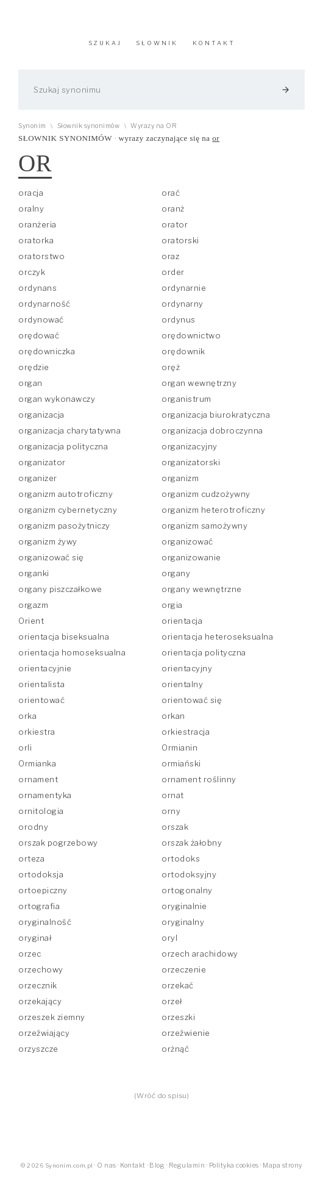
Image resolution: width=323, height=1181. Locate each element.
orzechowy (40, 969)
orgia (172, 605)
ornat (173, 795)
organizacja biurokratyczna (216, 414)
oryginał (34, 938)
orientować (41, 700)
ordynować (41, 319)
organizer (37, 478)
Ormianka (37, 763)
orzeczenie (184, 969)
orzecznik (37, 985)
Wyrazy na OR (153, 126)
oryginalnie (184, 906)
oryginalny (183, 922)
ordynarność (44, 304)
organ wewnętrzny (199, 383)
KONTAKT (214, 43)
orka (27, 716)
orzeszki (178, 1017)
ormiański (181, 763)
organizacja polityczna (63, 446)
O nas (106, 1165)
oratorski (180, 240)
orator (175, 224)
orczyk (31, 272)
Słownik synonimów (88, 126)
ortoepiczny (43, 890)
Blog (157, 1165)
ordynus (179, 319)
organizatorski (191, 462)
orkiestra (36, 732)
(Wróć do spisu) (162, 1095)
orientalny (182, 684)
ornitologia (41, 811)
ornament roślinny (199, 779)
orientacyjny (187, 668)
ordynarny (183, 304)
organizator (42, 462)
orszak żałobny (192, 842)
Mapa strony (282, 1165)
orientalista (41, 684)
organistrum (186, 399)
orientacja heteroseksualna (217, 636)
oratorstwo (41, 256)
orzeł (172, 1001)
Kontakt (133, 1165)
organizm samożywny (204, 525)
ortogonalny (187, 890)
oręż (171, 367)
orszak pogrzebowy (58, 842)
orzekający (40, 1001)
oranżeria (37, 224)
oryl (169, 938)
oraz (170, 256)
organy (176, 573)
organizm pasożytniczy (64, 525)
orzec (29, 953)
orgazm (33, 605)
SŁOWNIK (157, 43)
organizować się (51, 557)
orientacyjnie (45, 668)
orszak (175, 827)
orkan (173, 716)
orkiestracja (186, 732)
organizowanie (191, 557)
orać (171, 193)
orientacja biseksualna (63, 636)
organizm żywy (47, 541)
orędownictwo (191, 335)
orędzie (33, 367)
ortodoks (181, 858)
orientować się (192, 700)
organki (33, 573)
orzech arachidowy (200, 953)
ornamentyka (45, 795)
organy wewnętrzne (202, 589)
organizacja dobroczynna (212, 430)
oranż (173, 208)
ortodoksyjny (189, 874)
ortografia (39, 906)
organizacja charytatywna (69, 430)
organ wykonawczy (56, 399)
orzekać (178, 985)
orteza (31, 858)
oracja (30, 193)
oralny (31, 208)
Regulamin (187, 1165)
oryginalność (44, 922)
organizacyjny (190, 446)
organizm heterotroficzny (213, 510)
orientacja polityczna (204, 652)
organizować (187, 541)
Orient (31, 621)
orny (171, 811)
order (173, 272)
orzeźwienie (186, 1033)
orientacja (182, 621)
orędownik (183, 351)
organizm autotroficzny (65, 494)
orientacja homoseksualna (72, 652)
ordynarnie (184, 288)
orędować (38, 335)
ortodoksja (40, 874)
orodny (33, 827)
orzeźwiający (43, 1033)
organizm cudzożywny (206, 494)
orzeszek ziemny (51, 1017)
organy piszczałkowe (60, 589)
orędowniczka (46, 351)
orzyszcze (38, 1049)
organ (30, 383)
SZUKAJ (105, 43)
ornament (38, 779)
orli (25, 747)
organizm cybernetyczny (67, 510)
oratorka (36, 240)
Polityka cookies (234, 1165)
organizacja (41, 414)
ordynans (37, 288)
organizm (180, 478)
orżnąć (175, 1049)
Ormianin (179, 747)
